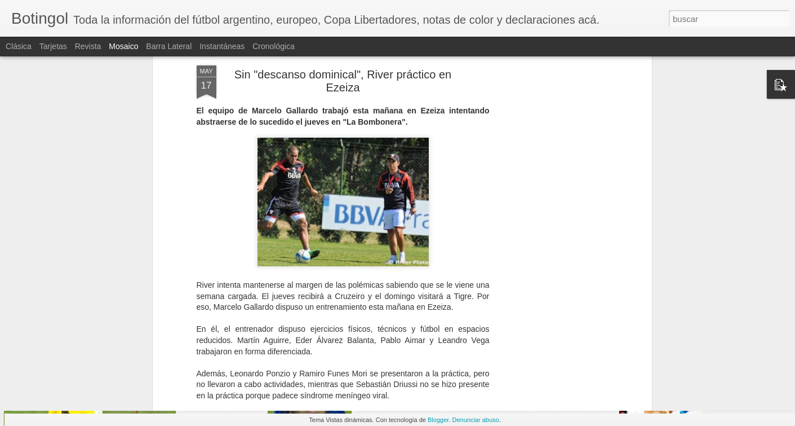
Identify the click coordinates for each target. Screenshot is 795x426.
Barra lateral (169, 46)
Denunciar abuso (475, 419)
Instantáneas (222, 46)
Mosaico (123, 46)
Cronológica (273, 46)
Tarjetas (53, 46)
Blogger (438, 419)
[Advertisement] (551, 176)
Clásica (19, 46)
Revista (88, 46)
